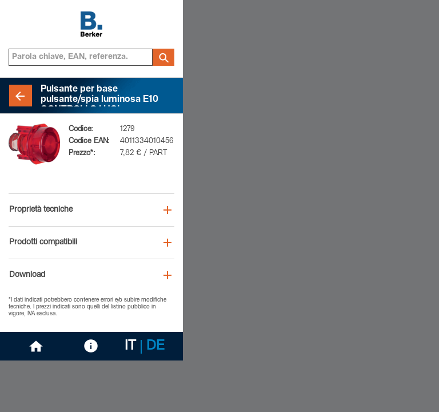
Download (27, 275)
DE (155, 347)
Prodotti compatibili (43, 243)
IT (130, 347)
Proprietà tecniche (41, 210)
